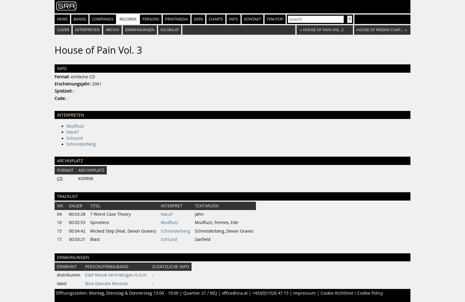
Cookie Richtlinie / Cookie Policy (352, 293)
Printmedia (176, 19)
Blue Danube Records (106, 283)
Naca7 (72, 132)
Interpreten (87, 29)
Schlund (74, 138)
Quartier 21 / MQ (200, 293)
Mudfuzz (75, 126)
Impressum (304, 293)
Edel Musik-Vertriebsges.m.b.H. (116, 275)
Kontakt (252, 19)
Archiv (112, 29)
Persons (150, 19)
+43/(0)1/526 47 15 (270, 293)
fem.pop (275, 19)
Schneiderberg (81, 144)
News (62, 19)
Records (128, 19)
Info (233, 19)
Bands (80, 19)
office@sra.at (235, 293)
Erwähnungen (140, 29)
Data (198, 19)
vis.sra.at (169, 29)
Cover (63, 29)
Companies (103, 19)
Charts (216, 19)
